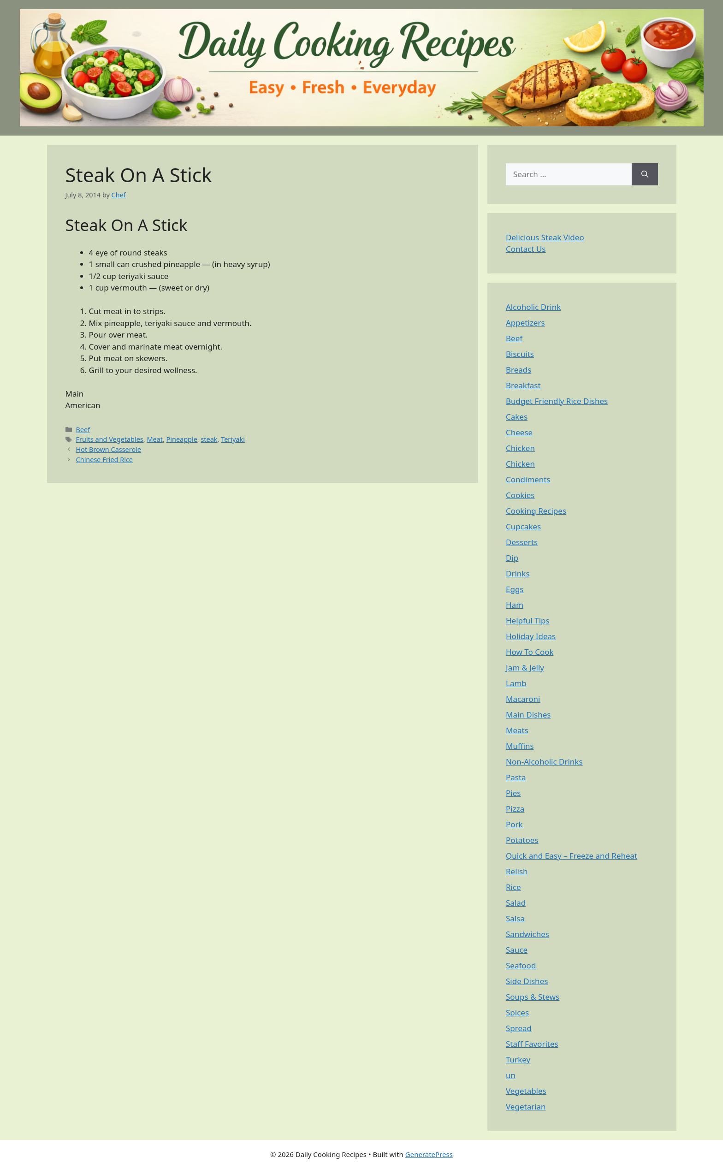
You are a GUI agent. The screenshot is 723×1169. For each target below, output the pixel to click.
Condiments (528, 479)
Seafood (521, 965)
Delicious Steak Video (545, 237)
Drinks (518, 573)
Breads (518, 369)
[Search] (645, 174)
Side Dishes (527, 981)
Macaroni (523, 699)
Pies (513, 793)
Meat (155, 439)
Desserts (522, 542)
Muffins (520, 746)
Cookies (520, 495)
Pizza (515, 808)
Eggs (515, 589)
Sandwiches (527, 934)
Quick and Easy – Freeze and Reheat (571, 855)
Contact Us (526, 248)
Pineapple (181, 439)
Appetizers (525, 322)
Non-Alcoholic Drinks (544, 761)
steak (209, 439)
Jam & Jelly (525, 667)
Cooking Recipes (536, 510)
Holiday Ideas (531, 636)
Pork (514, 824)
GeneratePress (429, 1154)
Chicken (520, 448)
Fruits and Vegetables (109, 439)
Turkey (518, 1059)
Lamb (516, 683)
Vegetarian (526, 1106)
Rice (513, 887)
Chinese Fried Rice (104, 459)
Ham (514, 604)
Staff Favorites (532, 1043)
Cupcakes (523, 526)
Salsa (515, 918)
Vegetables (526, 1091)
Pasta (516, 777)
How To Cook (530, 652)
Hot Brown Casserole (108, 449)
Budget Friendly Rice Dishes (557, 401)
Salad (516, 902)
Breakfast (523, 385)
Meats (517, 730)
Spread (519, 1028)
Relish (517, 871)
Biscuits (520, 354)
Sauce (516, 949)
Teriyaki (233, 439)
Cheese (519, 432)
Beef (83, 429)
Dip (512, 557)
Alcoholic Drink (533, 307)
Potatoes (522, 840)
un (511, 1075)
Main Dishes (528, 714)
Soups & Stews (532, 996)
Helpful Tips (528, 620)
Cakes (516, 416)
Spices (517, 1012)
